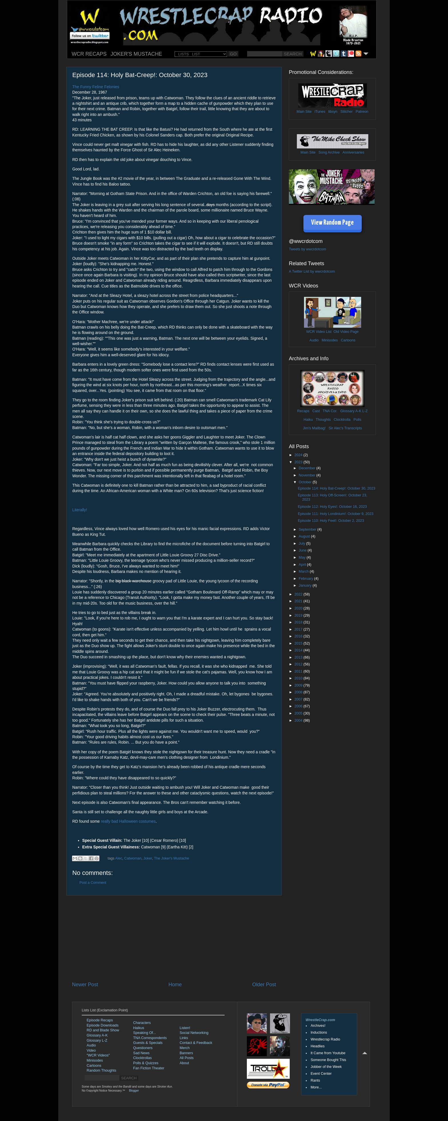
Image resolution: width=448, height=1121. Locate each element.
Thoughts (323, 420)
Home (175, 984)
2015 (298, 643)
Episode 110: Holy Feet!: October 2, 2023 (331, 521)
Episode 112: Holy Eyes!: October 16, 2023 (332, 507)
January (306, 585)
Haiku (308, 420)
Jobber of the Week (326, 1067)
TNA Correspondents (150, 1038)
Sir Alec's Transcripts (345, 428)
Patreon (362, 112)
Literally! (79, 510)
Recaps (303, 411)
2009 (298, 685)
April (303, 565)
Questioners (143, 1048)
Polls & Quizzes (145, 1063)
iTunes (320, 112)
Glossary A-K (350, 411)
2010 (298, 678)
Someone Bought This (328, 1060)
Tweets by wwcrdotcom (307, 249)
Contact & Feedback (196, 1043)
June (303, 550)
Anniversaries (353, 152)
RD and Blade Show (103, 1030)
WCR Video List (319, 332)
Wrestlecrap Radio (325, 1039)
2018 (298, 622)
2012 (298, 664)
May (303, 558)
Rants (315, 1080)
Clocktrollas (142, 1058)
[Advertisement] (174, 938)
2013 (298, 657)
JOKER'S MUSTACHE (136, 54)
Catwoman (132, 858)
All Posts (187, 1058)
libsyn (332, 112)
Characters (142, 1023)
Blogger (134, 1090)
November (308, 475)
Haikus (138, 1028)
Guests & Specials (148, 1043)
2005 (298, 713)
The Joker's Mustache (171, 858)
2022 (298, 594)
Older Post (264, 984)
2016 (298, 636)
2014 (298, 650)
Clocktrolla (342, 420)
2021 (298, 601)
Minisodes (330, 340)
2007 (298, 699)
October (306, 482)
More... (316, 1087)
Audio (314, 340)
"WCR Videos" (98, 1055)
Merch (185, 1048)
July (302, 544)
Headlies (318, 1046)
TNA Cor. (330, 411)
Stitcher (347, 112)
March (304, 571)
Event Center (321, 1074)
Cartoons (348, 340)
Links (184, 1038)
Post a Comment (92, 883)
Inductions (319, 1033)
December (308, 468)
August (305, 536)
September (308, 530)
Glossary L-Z (97, 1040)
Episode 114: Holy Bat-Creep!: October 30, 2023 (336, 488)
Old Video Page (346, 332)
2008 (298, 692)
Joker (147, 858)
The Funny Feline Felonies (95, 86)
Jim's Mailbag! (314, 428)
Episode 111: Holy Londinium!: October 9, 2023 (335, 514)
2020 (298, 608)
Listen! (185, 1028)
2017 (298, 629)
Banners (186, 1053)
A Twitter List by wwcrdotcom (312, 271)
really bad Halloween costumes (128, 821)
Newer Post (85, 984)
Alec (118, 858)
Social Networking (194, 1033)
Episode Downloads (102, 1025)
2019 (298, 615)
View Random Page (332, 223)
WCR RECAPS (89, 54)
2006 (298, 706)
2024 (298, 455)
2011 (298, 671)
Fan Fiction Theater (148, 1068)
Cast (316, 411)
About (184, 1063)
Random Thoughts (101, 1070)
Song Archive (329, 152)
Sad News (141, 1053)
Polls (357, 420)
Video (91, 1050)
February (306, 579)
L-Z (364, 411)
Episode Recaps (100, 1020)
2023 (298, 462)
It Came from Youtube (328, 1053)
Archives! (318, 1026)
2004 (298, 720)
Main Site (304, 112)
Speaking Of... (144, 1033)
